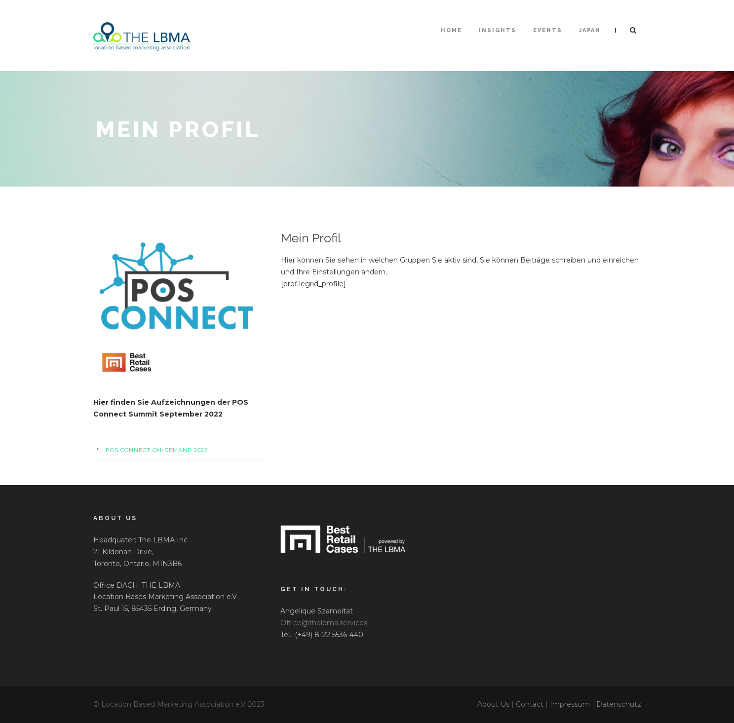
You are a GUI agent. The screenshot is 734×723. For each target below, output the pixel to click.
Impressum (570, 704)
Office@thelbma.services (323, 622)
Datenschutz (618, 704)
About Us (493, 704)
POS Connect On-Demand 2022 (157, 450)
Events (547, 30)
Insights (497, 30)
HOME (451, 30)
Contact (529, 704)
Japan (590, 30)
